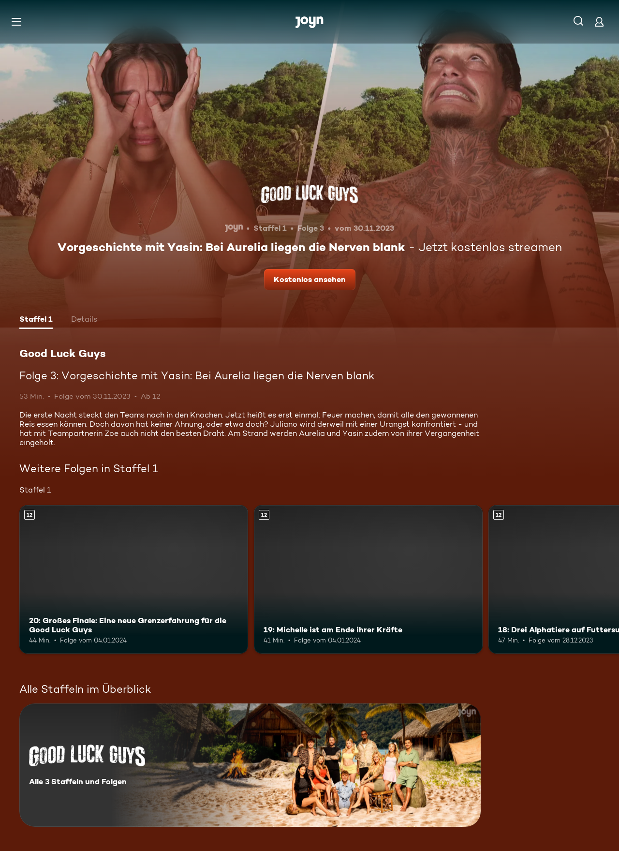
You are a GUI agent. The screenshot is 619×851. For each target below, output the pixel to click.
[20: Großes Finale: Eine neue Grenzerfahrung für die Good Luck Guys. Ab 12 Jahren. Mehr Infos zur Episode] (133, 579)
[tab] (36, 320)
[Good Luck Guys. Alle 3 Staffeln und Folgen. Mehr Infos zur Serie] (250, 765)
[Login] (599, 21)
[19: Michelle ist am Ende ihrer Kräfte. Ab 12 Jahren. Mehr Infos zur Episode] (368, 579)
